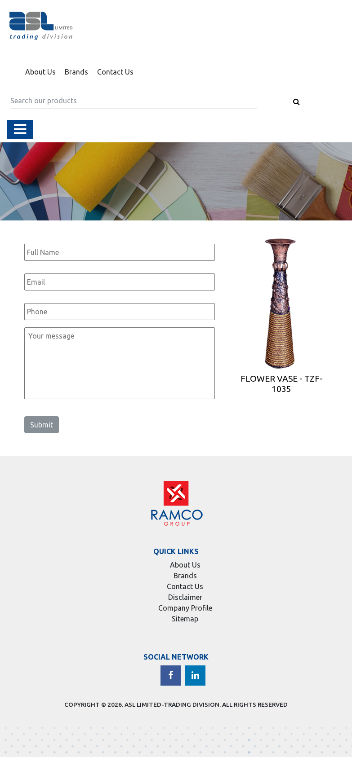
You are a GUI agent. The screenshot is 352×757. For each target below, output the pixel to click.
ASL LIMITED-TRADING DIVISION (172, 704)
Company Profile (185, 608)
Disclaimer (185, 597)
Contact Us (115, 72)
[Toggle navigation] (20, 129)
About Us (40, 72)
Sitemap (185, 619)
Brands (76, 72)
